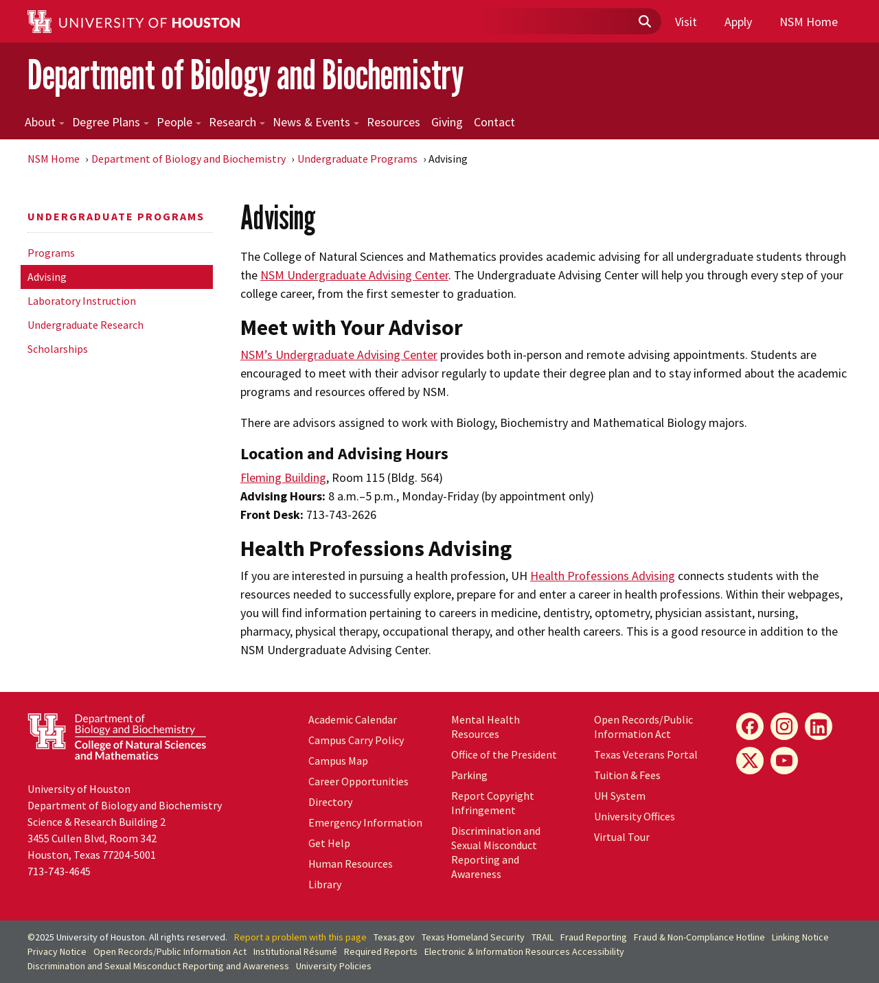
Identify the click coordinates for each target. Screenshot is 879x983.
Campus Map (338, 760)
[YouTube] (784, 760)
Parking (469, 775)
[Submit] (644, 22)
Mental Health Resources (485, 727)
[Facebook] (750, 726)
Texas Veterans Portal (646, 754)
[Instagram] (784, 726)
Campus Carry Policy (356, 740)
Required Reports (381, 951)
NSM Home (808, 22)
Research (237, 122)
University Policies (334, 966)
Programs (51, 252)
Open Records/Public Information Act (643, 727)
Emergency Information (365, 822)
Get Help (329, 843)
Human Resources (350, 863)
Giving (447, 122)
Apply (738, 22)
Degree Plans (110, 122)
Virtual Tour (622, 837)
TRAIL (542, 937)
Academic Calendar (352, 719)
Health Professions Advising (602, 575)
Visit (686, 22)
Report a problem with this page (300, 937)
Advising (47, 277)
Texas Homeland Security (473, 937)
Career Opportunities (358, 781)
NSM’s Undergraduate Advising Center (338, 354)
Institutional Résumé (295, 951)
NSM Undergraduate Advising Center (354, 275)
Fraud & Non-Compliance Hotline (699, 937)
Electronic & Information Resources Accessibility (524, 951)
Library (324, 884)
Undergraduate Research (85, 325)
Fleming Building (283, 477)
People (179, 122)
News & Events (316, 122)
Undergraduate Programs (357, 158)
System (620, 795)
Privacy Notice (57, 951)
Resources (393, 122)
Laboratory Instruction (81, 301)
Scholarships (57, 349)
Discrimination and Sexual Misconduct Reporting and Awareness (495, 852)
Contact (494, 122)
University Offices (634, 816)
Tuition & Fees (627, 775)
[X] (750, 760)
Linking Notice (800, 937)
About (45, 122)
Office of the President (504, 754)
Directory (330, 802)
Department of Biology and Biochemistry (245, 74)
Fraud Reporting (593, 937)
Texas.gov (394, 937)
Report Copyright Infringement (492, 803)
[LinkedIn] (818, 726)
